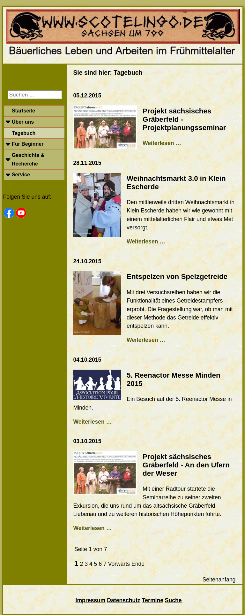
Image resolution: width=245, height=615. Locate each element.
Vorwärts (119, 564)
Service (21, 174)
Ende (138, 564)
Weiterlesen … (162, 143)
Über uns (23, 122)
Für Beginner (28, 144)
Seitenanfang (219, 579)
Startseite (23, 110)
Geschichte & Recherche (28, 159)
